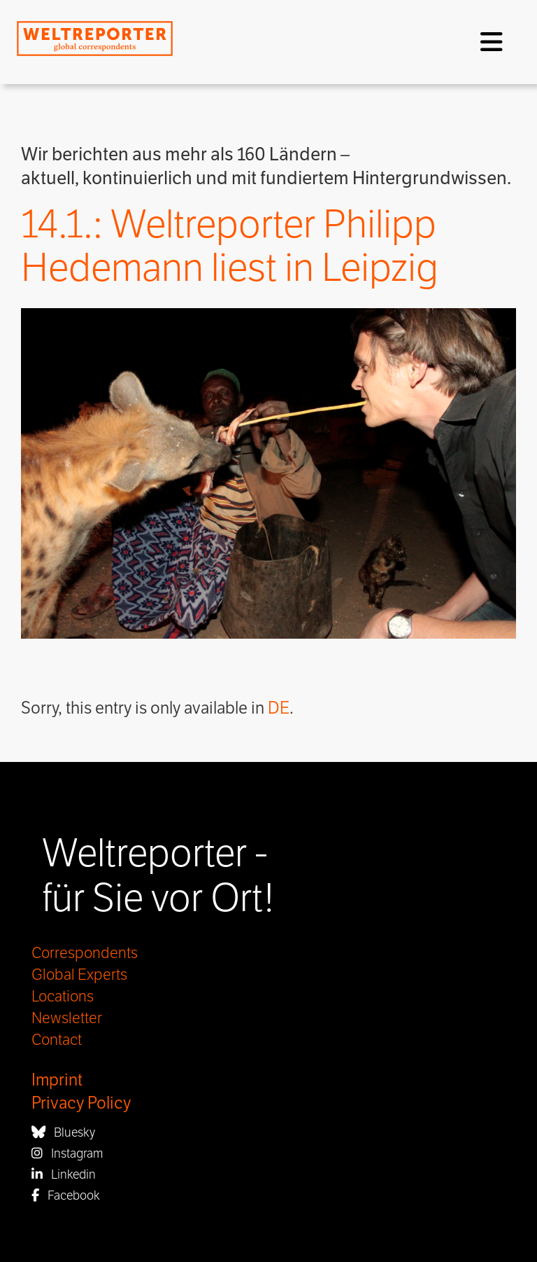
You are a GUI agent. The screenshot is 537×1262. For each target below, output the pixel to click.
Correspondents (84, 953)
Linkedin (63, 1174)
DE (278, 708)
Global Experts (79, 975)
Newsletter (66, 1018)
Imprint (57, 1080)
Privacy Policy (81, 1103)
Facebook (65, 1195)
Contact (56, 1040)
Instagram (67, 1153)
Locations (62, 996)
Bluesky (63, 1132)
